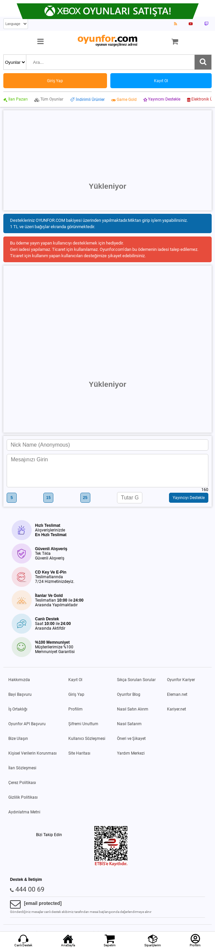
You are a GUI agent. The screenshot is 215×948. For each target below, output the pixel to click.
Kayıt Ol (75, 679)
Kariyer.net (176, 709)
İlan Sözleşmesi (22, 768)
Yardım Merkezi (131, 753)
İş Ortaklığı (17, 709)
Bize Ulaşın (18, 738)
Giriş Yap (76, 694)
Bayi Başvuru (20, 694)
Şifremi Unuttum (83, 724)
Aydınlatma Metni (24, 812)
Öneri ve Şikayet (131, 738)
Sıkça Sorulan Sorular (136, 679)
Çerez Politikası (22, 782)
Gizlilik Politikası (23, 797)
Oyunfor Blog (128, 694)
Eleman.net (177, 694)
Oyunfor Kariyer (181, 679)
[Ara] (203, 62)
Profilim (75, 709)
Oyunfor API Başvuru (27, 724)
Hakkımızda (19, 679)
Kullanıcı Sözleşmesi (86, 738)
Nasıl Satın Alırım (132, 709)
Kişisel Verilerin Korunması (32, 753)
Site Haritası (79, 753)
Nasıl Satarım (129, 724)
